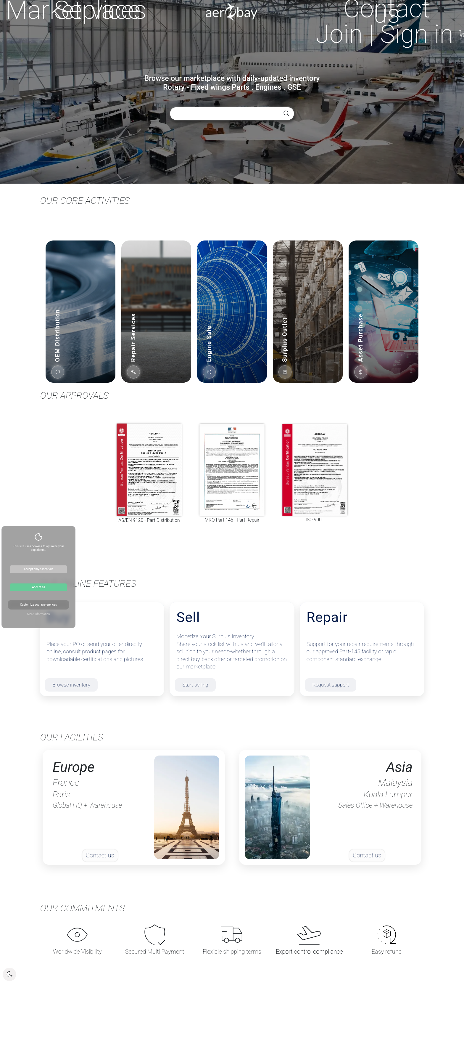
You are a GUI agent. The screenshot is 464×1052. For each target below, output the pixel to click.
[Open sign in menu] (384, 34)
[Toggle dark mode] (9, 974)
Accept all (38, 587)
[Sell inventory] (232, 649)
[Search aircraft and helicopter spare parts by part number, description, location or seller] (211, 113)
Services (100, 10)
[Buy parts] (102, 649)
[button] (80, 311)
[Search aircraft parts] (286, 113)
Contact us (387, 11)
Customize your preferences (38, 604)
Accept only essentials (38, 569)
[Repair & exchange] (362, 649)
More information (38, 614)
